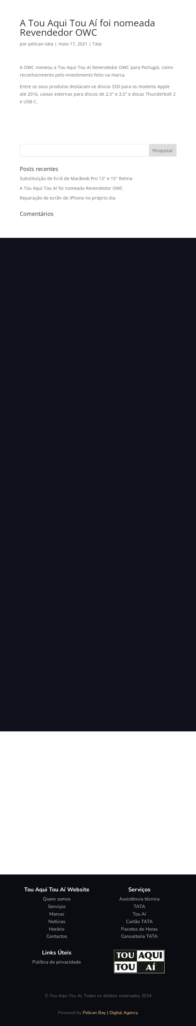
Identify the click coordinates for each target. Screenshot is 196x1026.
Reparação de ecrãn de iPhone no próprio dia (67, 198)
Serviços (57, 906)
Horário (56, 929)
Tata (97, 44)
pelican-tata (40, 44)
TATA (139, 906)
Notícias (56, 921)
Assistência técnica (139, 899)
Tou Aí (139, 914)
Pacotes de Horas (139, 929)
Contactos (56, 936)
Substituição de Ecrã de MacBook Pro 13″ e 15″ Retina (76, 178)
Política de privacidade (56, 962)
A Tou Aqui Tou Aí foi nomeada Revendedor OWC (71, 188)
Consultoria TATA (139, 936)
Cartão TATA (139, 921)
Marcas (56, 914)
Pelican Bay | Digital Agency (110, 1013)
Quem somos (57, 899)
